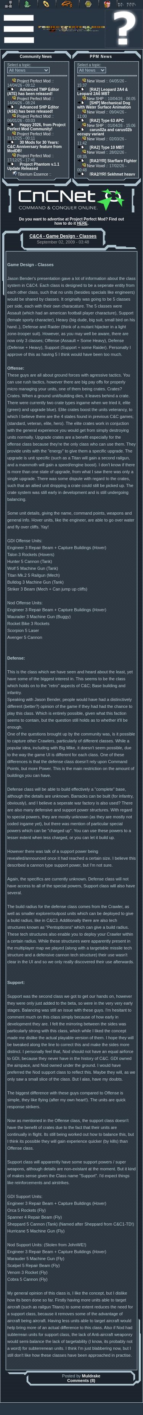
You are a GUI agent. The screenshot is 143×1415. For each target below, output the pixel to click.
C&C (28, 4)
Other (89, 4)
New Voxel (93, 81)
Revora (9, 4)
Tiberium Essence (30, 174)
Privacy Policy (107, 1413)
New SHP (93, 99)
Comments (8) (81, 1380)
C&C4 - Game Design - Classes (62, 236)
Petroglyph (67, 4)
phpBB (110, 1405)
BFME (47, 4)
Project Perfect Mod (31, 81)
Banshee (77, 1405)
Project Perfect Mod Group (68, 1409)
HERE (82, 223)
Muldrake (91, 1376)
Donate (108, 4)
